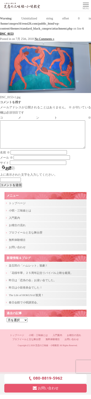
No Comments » (44, 39)
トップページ (17, 208)
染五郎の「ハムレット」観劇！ (28, 270)
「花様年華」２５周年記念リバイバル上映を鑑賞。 (41, 278)
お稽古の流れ (17, 230)
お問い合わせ (17, 252)
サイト (4, 168)
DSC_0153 (7, 33)
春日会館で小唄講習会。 (24, 307)
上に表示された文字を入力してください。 (28, 179)
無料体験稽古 (17, 245)
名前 (5, 157)
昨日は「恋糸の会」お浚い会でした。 (32, 285)
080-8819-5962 (45, 383)
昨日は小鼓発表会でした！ (25, 292)
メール (6, 162)
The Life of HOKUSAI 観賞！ (26, 300)
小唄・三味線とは (20, 215)
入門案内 (14, 223)
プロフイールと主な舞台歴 (25, 237)
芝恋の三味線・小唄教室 (47, 350)
